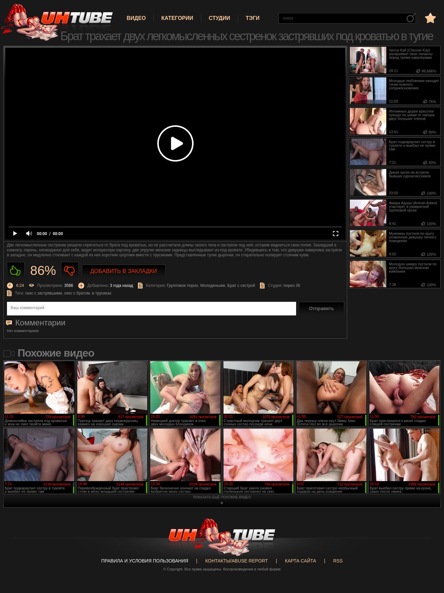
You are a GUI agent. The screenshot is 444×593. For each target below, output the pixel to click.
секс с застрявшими (43, 293)
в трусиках (101, 293)
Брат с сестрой (241, 285)
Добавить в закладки (124, 271)
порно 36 (292, 285)
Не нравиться (70, 271)
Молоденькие (212, 285)
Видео (136, 18)
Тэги (253, 18)
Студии (219, 18)
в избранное (430, 17)
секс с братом (77, 293)
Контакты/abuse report (236, 560)
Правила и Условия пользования (144, 560)
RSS (338, 560)
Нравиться (16, 271)
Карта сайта (300, 560)
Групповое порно (182, 285)
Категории (177, 18)
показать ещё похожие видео (222, 497)
